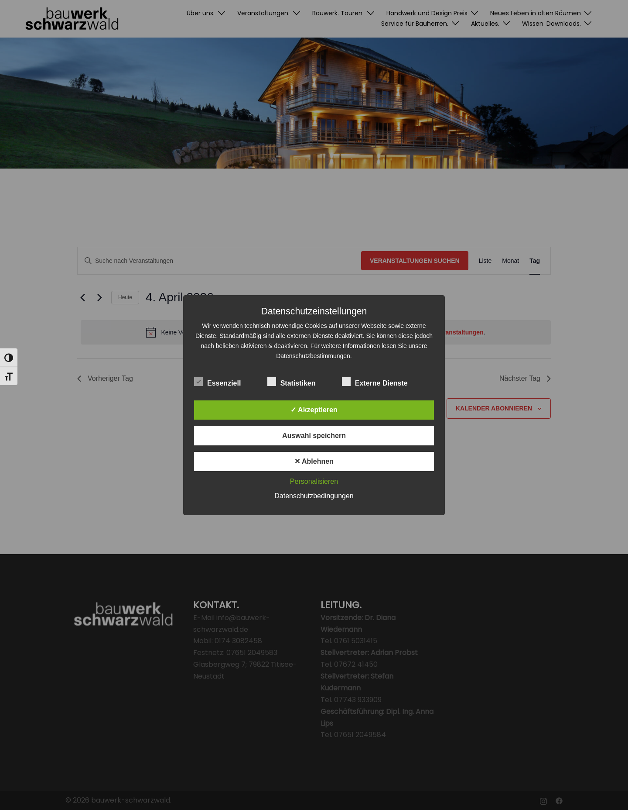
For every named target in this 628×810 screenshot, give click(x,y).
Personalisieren (314, 481)
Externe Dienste (375, 382)
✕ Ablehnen (314, 461)
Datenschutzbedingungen (313, 496)
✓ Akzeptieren (314, 410)
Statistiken (291, 382)
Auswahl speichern (314, 435)
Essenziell (217, 382)
